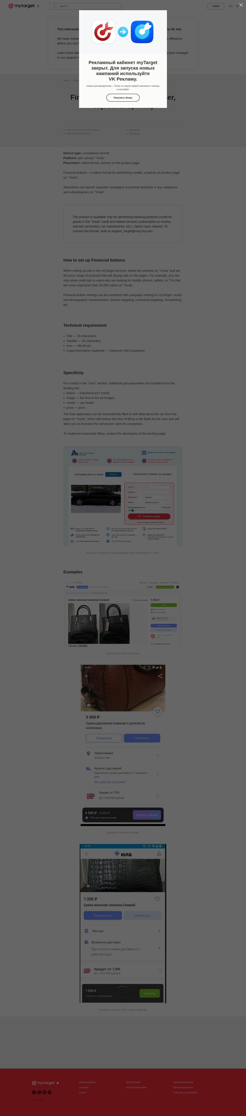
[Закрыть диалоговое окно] (241, 5)
